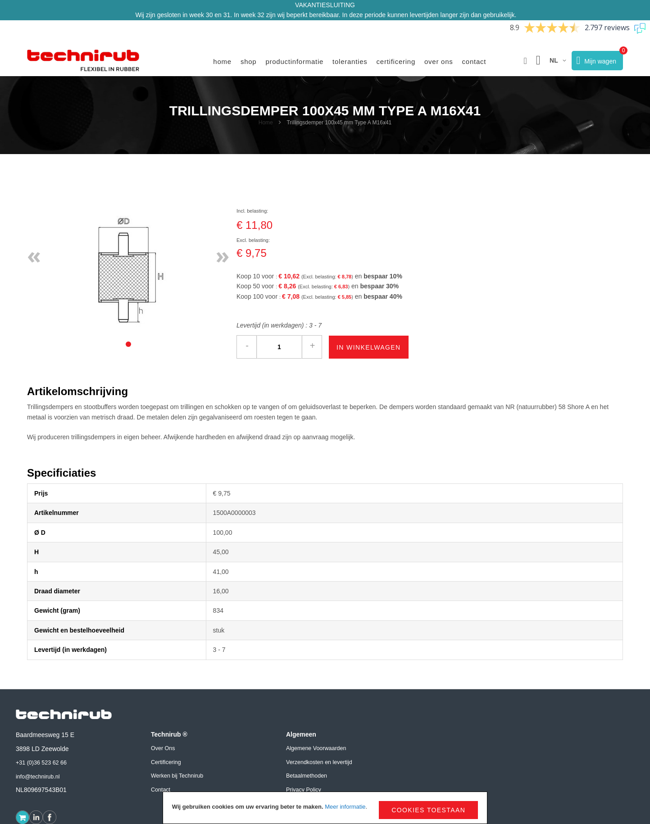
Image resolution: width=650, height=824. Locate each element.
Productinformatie (294, 61)
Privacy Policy (303, 790)
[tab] (128, 344)
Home (222, 61)
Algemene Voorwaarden (316, 748)
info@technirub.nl (37, 777)
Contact (474, 61)
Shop (249, 61)
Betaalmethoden (306, 776)
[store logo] (83, 61)
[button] (525, 61)
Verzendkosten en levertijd (319, 762)
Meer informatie (345, 806)
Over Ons (163, 748)
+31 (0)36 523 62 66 (41, 763)
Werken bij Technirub (177, 776)
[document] (325, 808)
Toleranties (349, 61)
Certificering (396, 61)
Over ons (438, 61)
